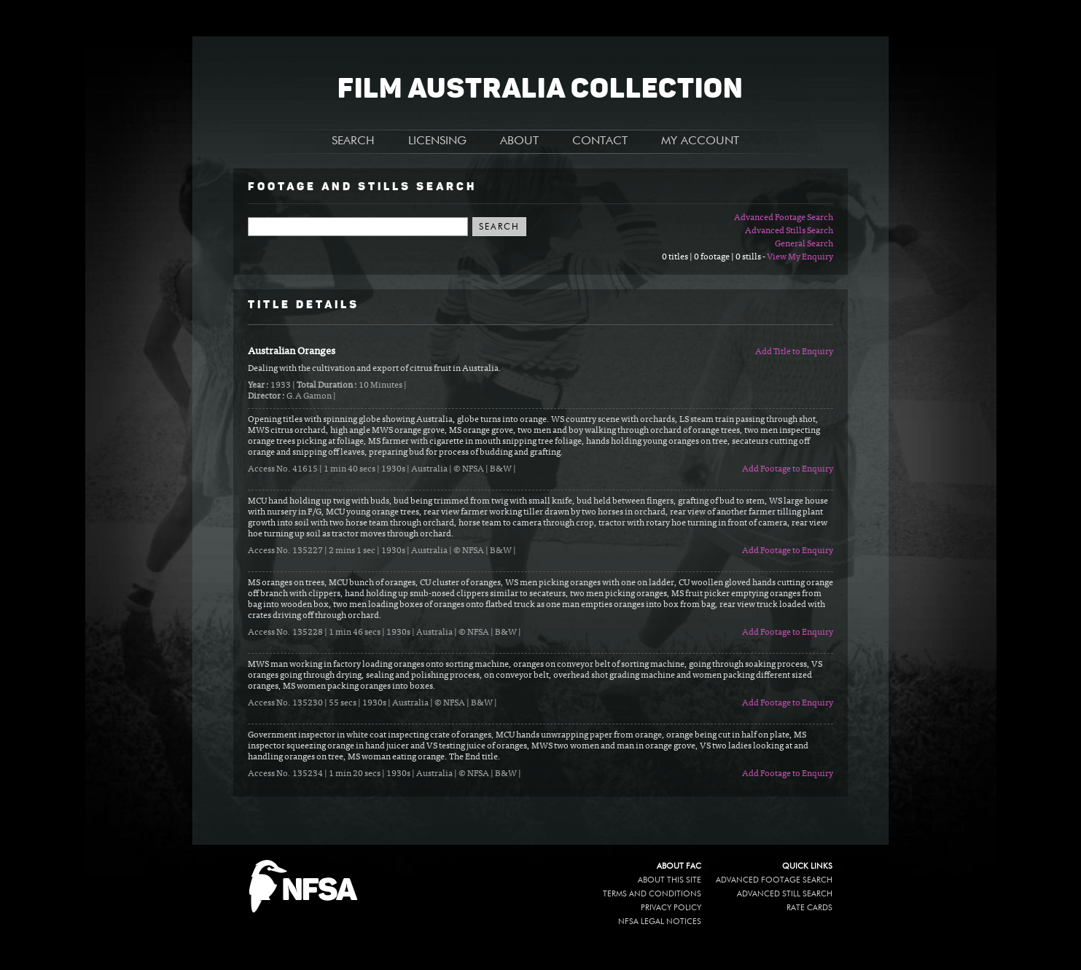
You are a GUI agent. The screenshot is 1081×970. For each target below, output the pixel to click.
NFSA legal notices (659, 922)
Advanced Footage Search (783, 218)
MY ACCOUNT (700, 141)
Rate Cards (809, 908)
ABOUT (519, 141)
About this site (669, 880)
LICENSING (437, 141)
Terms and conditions (652, 894)
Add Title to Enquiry (794, 352)
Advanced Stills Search (789, 231)
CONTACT (600, 141)
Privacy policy (671, 908)
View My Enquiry (800, 257)
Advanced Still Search (784, 894)
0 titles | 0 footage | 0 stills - (714, 257)
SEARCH (353, 141)
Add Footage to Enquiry (787, 469)
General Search (804, 244)
